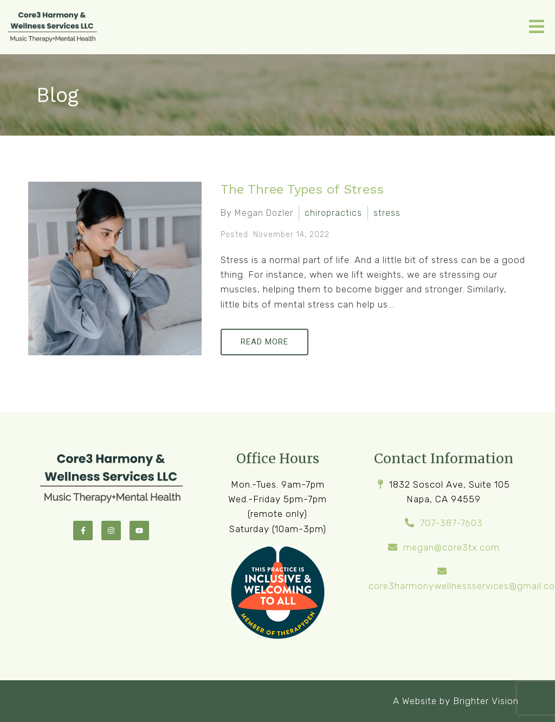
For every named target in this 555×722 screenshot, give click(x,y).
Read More (264, 342)
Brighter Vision (486, 700)
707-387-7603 (451, 522)
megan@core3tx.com (451, 547)
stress (387, 213)
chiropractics (333, 213)
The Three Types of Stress (302, 189)
